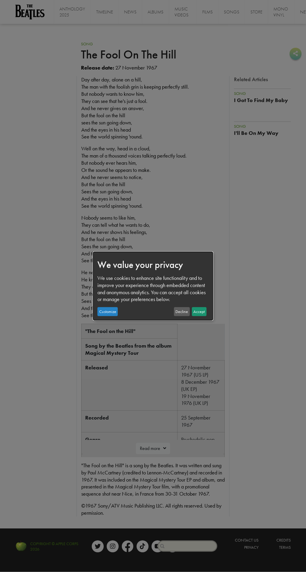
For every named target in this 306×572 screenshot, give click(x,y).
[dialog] (153, 286)
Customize (107, 311)
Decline (181, 311)
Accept (199, 311)
